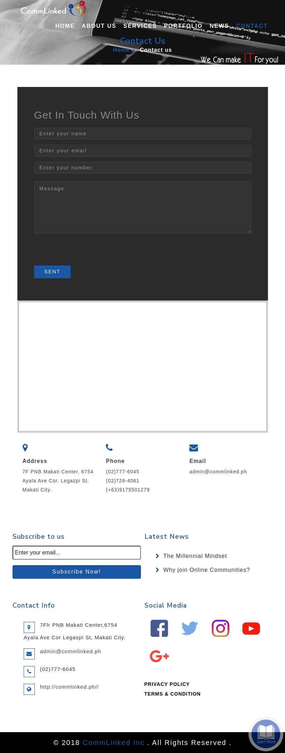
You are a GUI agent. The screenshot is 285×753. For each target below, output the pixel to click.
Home (65, 26)
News (219, 26)
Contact (252, 26)
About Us (99, 26)
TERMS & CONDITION (172, 694)
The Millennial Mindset (195, 556)
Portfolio (183, 26)
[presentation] (87, 251)
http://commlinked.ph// (69, 687)
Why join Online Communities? (206, 570)
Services (140, 26)
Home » (124, 50)
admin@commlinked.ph (218, 471)
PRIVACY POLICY (167, 684)
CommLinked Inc (113, 742)
